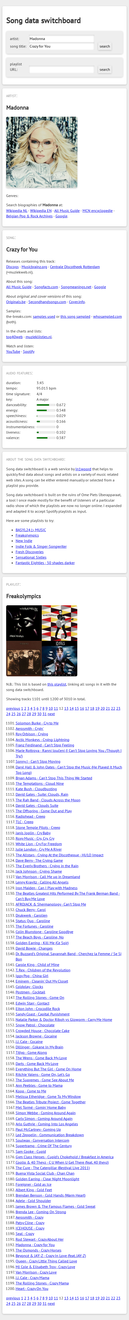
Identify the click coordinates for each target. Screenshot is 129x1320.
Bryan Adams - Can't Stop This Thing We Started (54, 778)
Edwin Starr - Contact (32, 1003)
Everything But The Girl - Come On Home (48, 1069)
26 (19, 713)
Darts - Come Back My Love (37, 1063)
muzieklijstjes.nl (39, 336)
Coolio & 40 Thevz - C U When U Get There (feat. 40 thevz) (62, 1162)
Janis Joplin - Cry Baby (33, 833)
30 (39, 713)
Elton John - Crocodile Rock (38, 1008)
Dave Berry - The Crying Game (39, 860)
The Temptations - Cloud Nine (40, 783)
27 (24, 713)
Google (61, 216)
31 (44, 713)
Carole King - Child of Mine (37, 964)
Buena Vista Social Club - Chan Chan (45, 1173)
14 (71, 708)
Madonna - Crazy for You (35, 1244)
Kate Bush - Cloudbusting (36, 788)
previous (13, 708)
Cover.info (77, 301)
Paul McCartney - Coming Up (38, 1129)
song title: (18, 46)
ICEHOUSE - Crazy (30, 1228)
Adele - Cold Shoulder (33, 1200)
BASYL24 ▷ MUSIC (31, 529)
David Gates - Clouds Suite (37, 805)
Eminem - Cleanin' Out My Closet (42, 981)
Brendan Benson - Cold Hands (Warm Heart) (50, 1195)
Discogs (12, 266)
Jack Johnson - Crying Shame (39, 871)
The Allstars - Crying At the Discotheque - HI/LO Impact (59, 855)
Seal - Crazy (25, 1233)
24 (8, 713)
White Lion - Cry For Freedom (39, 843)
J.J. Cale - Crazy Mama (32, 1277)
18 (92, 708)
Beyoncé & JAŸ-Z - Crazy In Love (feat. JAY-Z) (51, 1255)
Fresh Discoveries (30, 551)
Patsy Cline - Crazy (30, 1222)
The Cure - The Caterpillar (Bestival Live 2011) (53, 1167)
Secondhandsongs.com (47, 301)
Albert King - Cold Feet (34, 1189)
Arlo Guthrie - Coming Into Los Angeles (47, 1124)
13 (66, 708)
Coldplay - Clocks (29, 986)
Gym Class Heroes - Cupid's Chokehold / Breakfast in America (65, 1156)
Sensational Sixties (31, 557)
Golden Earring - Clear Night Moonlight (47, 1178)
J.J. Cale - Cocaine (29, 1041)
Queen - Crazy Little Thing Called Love (46, 1261)
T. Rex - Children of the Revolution (43, 970)
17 (87, 708)
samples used (44, 316)
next (51, 713)
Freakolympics (27, 535)
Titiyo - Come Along (31, 1052)
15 (77, 708)
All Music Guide (67, 210)
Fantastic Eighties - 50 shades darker (45, 562)
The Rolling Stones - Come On (40, 997)
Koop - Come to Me (31, 1091)
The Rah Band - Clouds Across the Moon (48, 800)
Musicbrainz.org (34, 266)
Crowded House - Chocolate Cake (42, 1030)
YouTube (13, 351)
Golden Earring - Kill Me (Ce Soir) (42, 942)
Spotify (28, 351)
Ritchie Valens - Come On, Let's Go (43, 1074)
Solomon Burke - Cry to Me (37, 723)
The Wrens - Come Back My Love (41, 1057)
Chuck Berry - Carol (31, 909)
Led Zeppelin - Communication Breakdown (50, 1134)
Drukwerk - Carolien (31, 915)
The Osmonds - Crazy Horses (38, 1250)
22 (113, 708)
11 (56, 708)
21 (108, 708)
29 (34, 713)
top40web (14, 336)
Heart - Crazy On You (32, 1288)
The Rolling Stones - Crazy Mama (42, 1283)
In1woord (83, 469)
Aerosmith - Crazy (29, 1217)
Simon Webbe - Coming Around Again (46, 1112)
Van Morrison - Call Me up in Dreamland (48, 876)
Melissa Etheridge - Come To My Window (48, 1096)
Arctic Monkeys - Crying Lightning (42, 739)
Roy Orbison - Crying (32, 734)
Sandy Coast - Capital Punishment (42, 1014)
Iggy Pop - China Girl (32, 975)
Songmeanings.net (76, 286)
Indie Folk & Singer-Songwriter (41, 546)
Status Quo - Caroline (33, 920)
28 (29, 713)
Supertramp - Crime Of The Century (44, 1145)
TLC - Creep (24, 821)
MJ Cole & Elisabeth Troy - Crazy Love (45, 1266)
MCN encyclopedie (98, 210)
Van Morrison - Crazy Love (36, 1272)
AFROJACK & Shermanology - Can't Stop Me (51, 904)
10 (51, 708)
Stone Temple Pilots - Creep (38, 827)
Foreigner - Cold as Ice (33, 1184)
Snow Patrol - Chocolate (35, 1025)
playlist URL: (16, 67)
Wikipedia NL (16, 210)
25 (13, 713)
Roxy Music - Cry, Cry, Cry (35, 838)
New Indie (24, 540)
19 (97, 708)
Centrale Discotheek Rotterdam (75, 266)
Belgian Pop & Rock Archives (29, 216)
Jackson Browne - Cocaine (36, 1036)
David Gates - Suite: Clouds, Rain (42, 794)
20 (103, 708)
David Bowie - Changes (34, 948)
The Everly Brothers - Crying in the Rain (47, 865)
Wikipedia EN (41, 210)
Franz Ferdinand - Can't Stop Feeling (45, 745)
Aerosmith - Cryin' (30, 728)
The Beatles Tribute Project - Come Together (51, 1102)
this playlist (56, 684)
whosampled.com (107, 316)
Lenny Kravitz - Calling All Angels (42, 882)
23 (118, 708)
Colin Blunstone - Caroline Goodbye (44, 931)
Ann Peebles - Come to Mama (39, 1085)
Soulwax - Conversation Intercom (42, 1140)
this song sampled (75, 316)
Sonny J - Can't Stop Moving (38, 761)
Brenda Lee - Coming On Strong (41, 1211)
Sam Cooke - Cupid (31, 1151)
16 (82, 708)
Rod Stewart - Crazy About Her (40, 1239)
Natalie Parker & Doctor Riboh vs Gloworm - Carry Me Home (64, 1019)
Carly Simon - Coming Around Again (44, 1118)
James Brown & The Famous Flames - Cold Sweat (55, 1206)
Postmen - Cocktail (30, 992)
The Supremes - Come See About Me (45, 1080)
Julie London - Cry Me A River (39, 849)
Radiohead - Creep (30, 816)
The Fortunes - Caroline (34, 926)
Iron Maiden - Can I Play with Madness (47, 887)
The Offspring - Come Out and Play (44, 810)
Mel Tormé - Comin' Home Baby (41, 1107)
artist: (14, 38)
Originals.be (16, 301)
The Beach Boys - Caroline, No (40, 937)
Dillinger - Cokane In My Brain (39, 1047)
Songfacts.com (46, 286)
